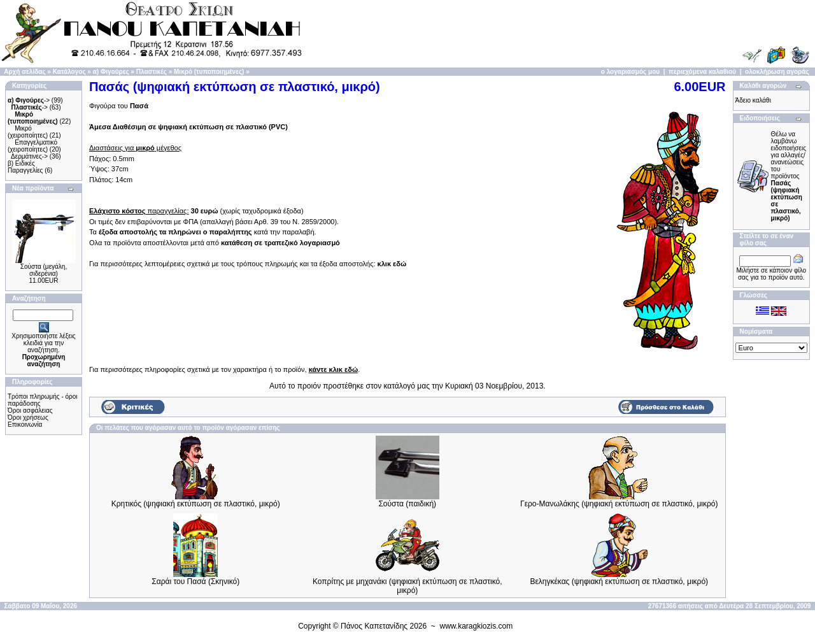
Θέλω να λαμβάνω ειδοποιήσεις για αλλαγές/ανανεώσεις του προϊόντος (788, 176)
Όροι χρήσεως (28, 417)
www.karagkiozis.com (476, 626)
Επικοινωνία (25, 424)
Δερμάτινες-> (29, 156)
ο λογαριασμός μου (630, 71)
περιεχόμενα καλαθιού (702, 71)
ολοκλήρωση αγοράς (777, 71)
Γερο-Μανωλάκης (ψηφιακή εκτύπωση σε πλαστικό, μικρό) (619, 503)
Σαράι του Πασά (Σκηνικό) (195, 581)
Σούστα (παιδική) (407, 503)
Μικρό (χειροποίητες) (28, 132)
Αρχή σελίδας (24, 71)
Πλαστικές (151, 71)
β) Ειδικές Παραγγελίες (25, 167)
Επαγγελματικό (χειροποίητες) (32, 146)
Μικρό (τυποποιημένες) (209, 71)
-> (29, 100)
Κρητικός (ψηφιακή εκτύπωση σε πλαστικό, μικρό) (195, 503)
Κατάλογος (69, 71)
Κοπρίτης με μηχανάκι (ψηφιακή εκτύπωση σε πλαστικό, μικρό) (407, 586)
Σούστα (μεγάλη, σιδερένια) (43, 270)
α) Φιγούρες (111, 71)
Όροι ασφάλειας (30, 410)
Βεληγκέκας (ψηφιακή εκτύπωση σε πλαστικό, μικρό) (619, 581)
